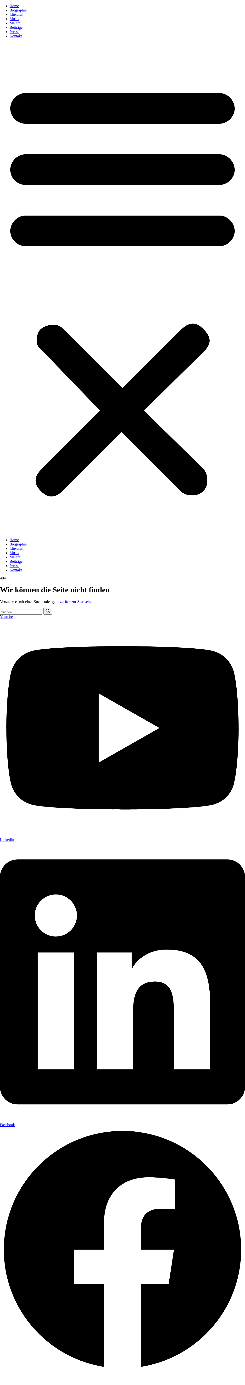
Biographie (18, 10)
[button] (122, 288)
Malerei (16, 23)
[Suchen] (47, 611)
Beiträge (16, 27)
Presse (14, 32)
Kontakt (16, 36)
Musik (14, 19)
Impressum (8, 1379)
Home (14, 6)
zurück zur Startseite (76, 602)
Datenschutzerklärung (36, 1379)
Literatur (16, 14)
